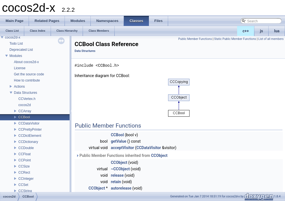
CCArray (24, 111)
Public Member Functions (195, 39)
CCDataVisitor (29, 123)
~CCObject (120, 169)
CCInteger (26, 179)
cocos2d (24, 105)
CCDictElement (29, 136)
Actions (19, 86)
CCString (25, 191)
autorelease (121, 188)
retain (116, 182)
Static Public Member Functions (235, 39)
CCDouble (26, 148)
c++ (246, 31)
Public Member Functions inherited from (122, 155)
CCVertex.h (26, 99)
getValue (118, 141)
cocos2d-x (12, 37)
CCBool (24, 117)
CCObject (159, 155)
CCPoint (24, 160)
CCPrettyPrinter (30, 129)
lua (276, 31)
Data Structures (25, 93)
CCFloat (24, 154)
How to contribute (27, 80)
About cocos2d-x (26, 62)
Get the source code (29, 74)
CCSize (24, 166)
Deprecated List (21, 50)
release (117, 175)
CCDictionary (28, 142)
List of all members (271, 39)
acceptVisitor (122, 147)
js (261, 31)
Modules (15, 56)
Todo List (16, 44)
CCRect (24, 172)
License (19, 68)
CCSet (23, 185)
